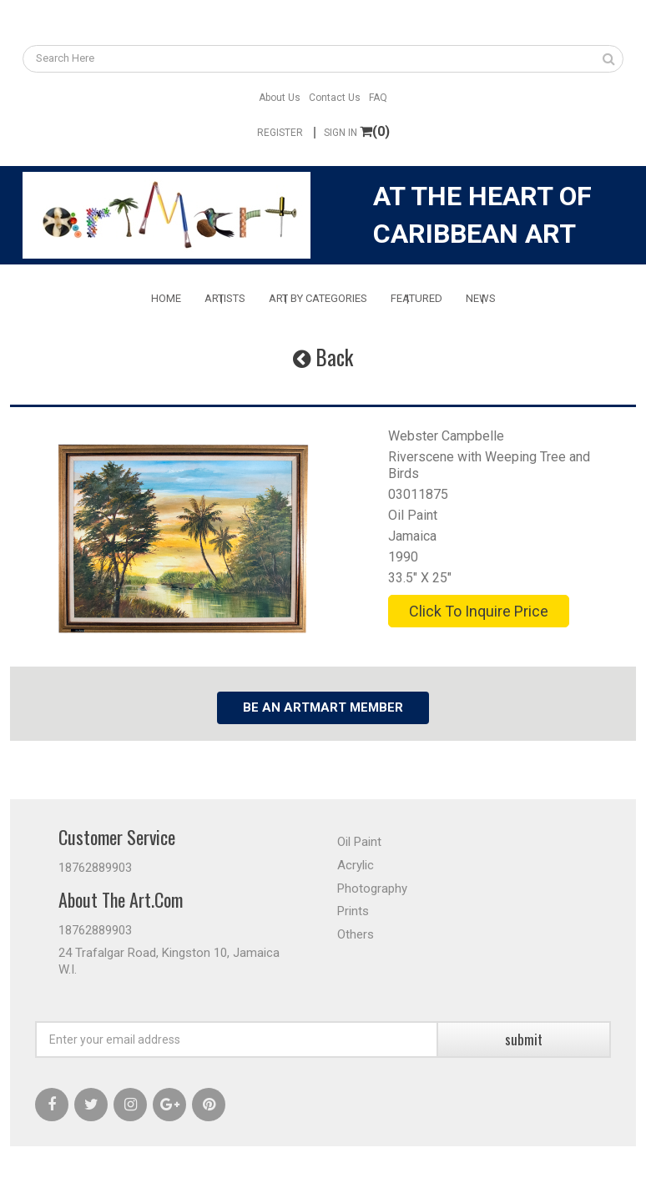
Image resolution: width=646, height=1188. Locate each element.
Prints (353, 911)
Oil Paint (412, 515)
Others (355, 934)
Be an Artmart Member (323, 707)
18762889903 (95, 867)
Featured (416, 298)
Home (166, 298)
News (481, 298)
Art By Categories (318, 298)
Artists (224, 298)
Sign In (340, 132)
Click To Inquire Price (478, 611)
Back (323, 356)
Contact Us (335, 97)
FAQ (378, 97)
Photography (372, 888)
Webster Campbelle (446, 436)
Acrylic (355, 865)
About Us (279, 97)
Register (280, 132)
